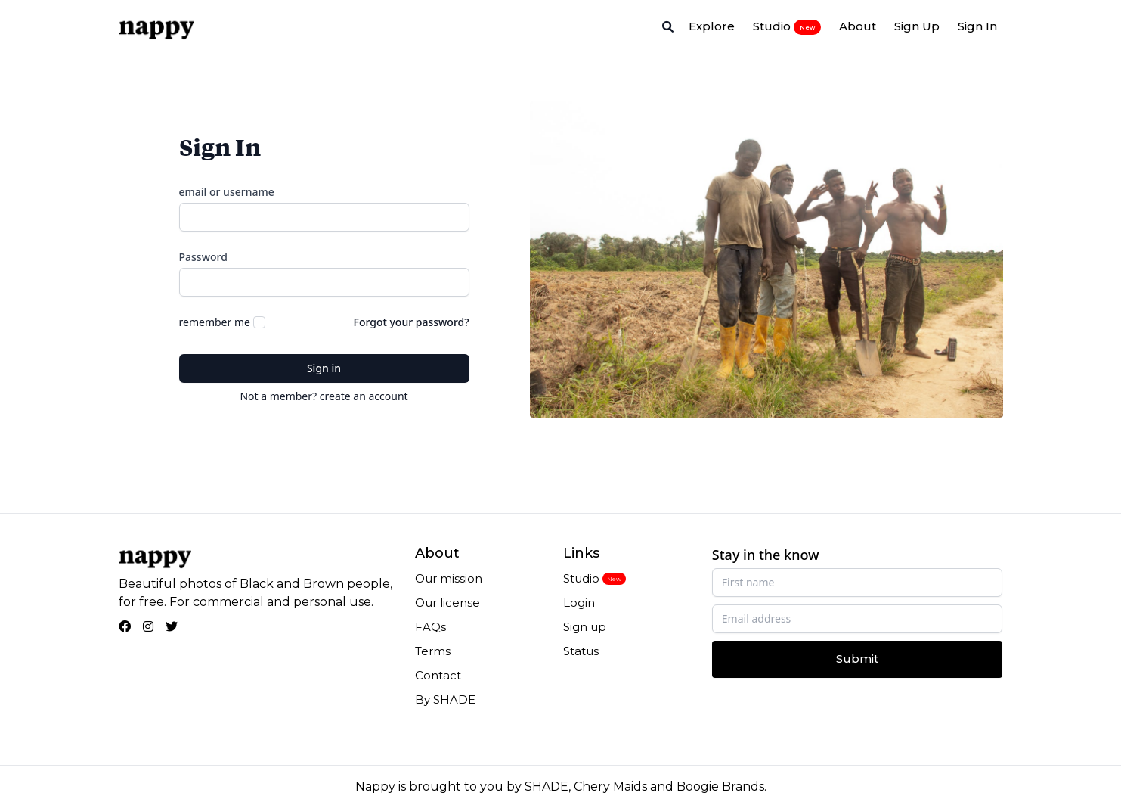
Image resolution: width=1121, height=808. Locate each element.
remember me (214, 322)
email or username (226, 192)
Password (203, 257)
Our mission (448, 578)
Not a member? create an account (323, 396)
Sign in (324, 368)
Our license (447, 602)
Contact (438, 675)
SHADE (546, 786)
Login (579, 602)
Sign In (977, 26)
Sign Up (917, 26)
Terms (433, 651)
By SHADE (445, 699)
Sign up (584, 627)
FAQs (430, 627)
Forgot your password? (411, 322)
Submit (857, 658)
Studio (787, 26)
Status (581, 651)
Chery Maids (610, 786)
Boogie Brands (720, 786)
